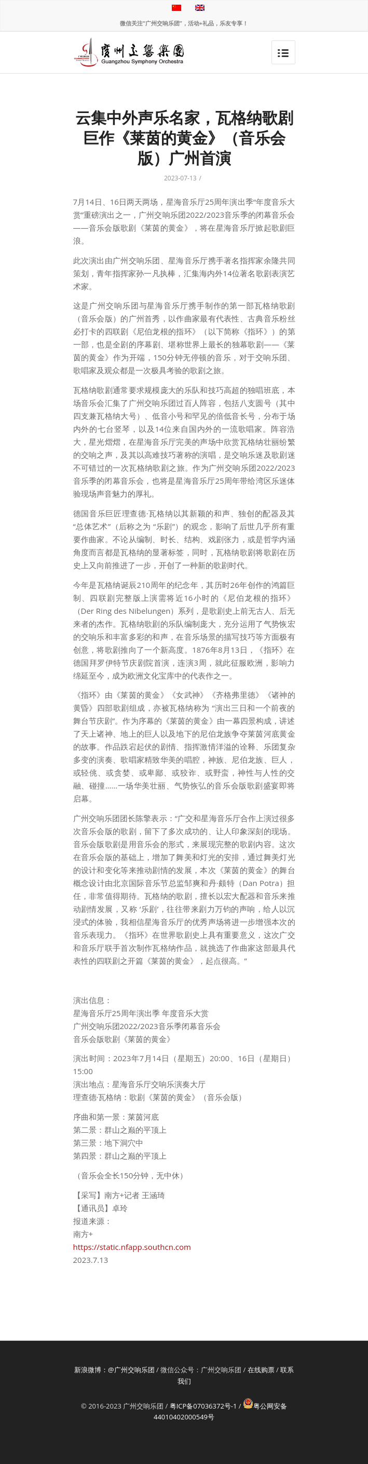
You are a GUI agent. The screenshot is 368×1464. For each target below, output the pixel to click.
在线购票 (261, 1369)
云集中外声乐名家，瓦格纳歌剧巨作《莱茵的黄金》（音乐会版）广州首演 (184, 137)
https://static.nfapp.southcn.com (132, 1247)
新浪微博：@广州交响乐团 (114, 1369)
